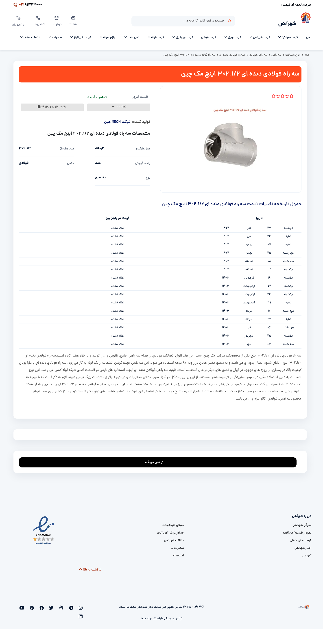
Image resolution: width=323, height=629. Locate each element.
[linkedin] (30, 605)
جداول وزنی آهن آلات (170, 530)
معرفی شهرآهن (301, 523)
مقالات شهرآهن (174, 538)
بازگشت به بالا (90, 567)
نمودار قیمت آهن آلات (297, 530)
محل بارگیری (142, 146)
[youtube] (37, 605)
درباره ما (57, 20)
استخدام (178, 553)
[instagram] (81, 605)
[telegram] (74, 605)
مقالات (74, 20)
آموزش (306, 553)
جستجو (229, 20)
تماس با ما (38, 20)
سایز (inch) (67, 146)
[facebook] (52, 605)
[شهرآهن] (303, 20)
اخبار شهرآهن (303, 545)
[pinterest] (44, 605)
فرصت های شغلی (300, 538)
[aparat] (67, 605)
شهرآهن (285, 22)
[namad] (44, 527)
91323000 (27, 5)
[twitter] (59, 605)
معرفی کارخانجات (173, 523)
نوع (148, 175)
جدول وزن (18, 20)
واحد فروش (142, 161)
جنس (70, 161)
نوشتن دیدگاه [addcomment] (156, 459)
